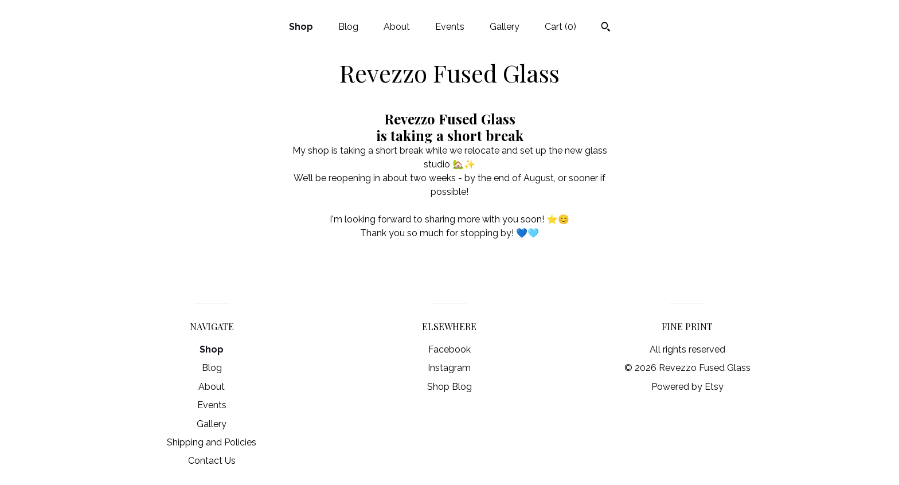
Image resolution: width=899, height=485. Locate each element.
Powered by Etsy (687, 386)
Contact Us (212, 460)
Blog (348, 26)
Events (449, 26)
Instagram (449, 367)
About (397, 26)
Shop (301, 26)
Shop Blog (449, 386)
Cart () (560, 26)
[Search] (605, 28)
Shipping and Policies (211, 442)
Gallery (504, 26)
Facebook (449, 349)
